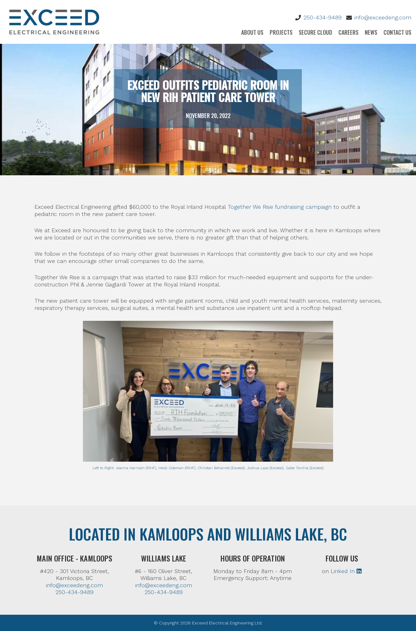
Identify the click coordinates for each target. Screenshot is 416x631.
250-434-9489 (322, 17)
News (371, 32)
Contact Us (397, 32)
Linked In (346, 571)
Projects (281, 32)
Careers (348, 32)
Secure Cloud (315, 32)
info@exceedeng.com (382, 17)
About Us (252, 32)
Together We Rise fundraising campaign (280, 206)
